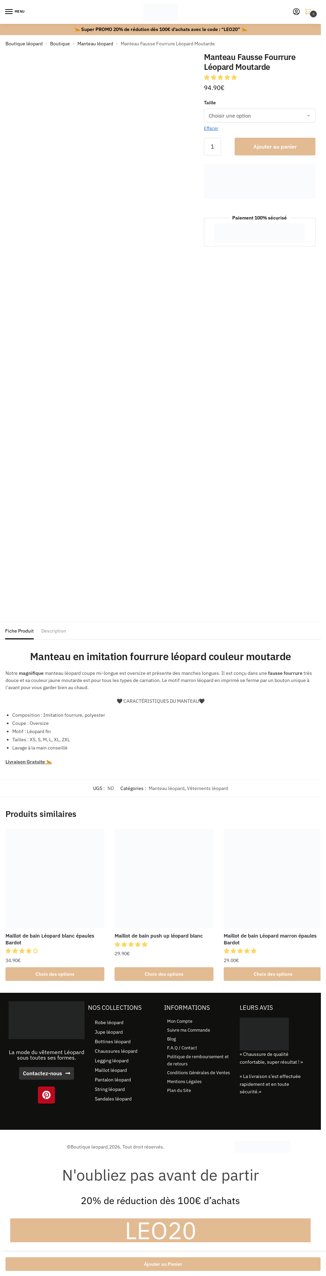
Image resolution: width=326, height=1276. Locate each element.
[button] (221, 77)
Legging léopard (112, 1061)
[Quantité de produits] (212, 146)
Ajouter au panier (275, 146)
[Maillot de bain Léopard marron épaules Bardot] (273, 878)
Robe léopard (109, 1023)
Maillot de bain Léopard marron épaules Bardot (270, 939)
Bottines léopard (113, 1042)
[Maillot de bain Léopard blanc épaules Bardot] (54, 878)
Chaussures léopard (116, 1051)
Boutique (60, 44)
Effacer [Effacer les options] (211, 128)
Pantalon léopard (113, 1080)
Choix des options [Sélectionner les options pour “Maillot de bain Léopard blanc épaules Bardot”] (54, 974)
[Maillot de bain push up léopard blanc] (164, 878)
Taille (210, 103)
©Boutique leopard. (88, 1147)
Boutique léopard (24, 44)
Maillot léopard (111, 1070)
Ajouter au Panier (163, 1264)
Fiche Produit (19, 631)
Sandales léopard (113, 1099)
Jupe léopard (109, 1032)
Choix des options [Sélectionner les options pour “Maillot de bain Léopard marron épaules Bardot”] (273, 974)
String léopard (110, 1090)
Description (53, 631)
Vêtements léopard (207, 788)
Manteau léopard (95, 44)
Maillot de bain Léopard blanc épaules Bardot (49, 939)
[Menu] (15, 12)
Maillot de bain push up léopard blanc (159, 935)
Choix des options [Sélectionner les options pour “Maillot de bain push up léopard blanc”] (164, 974)
